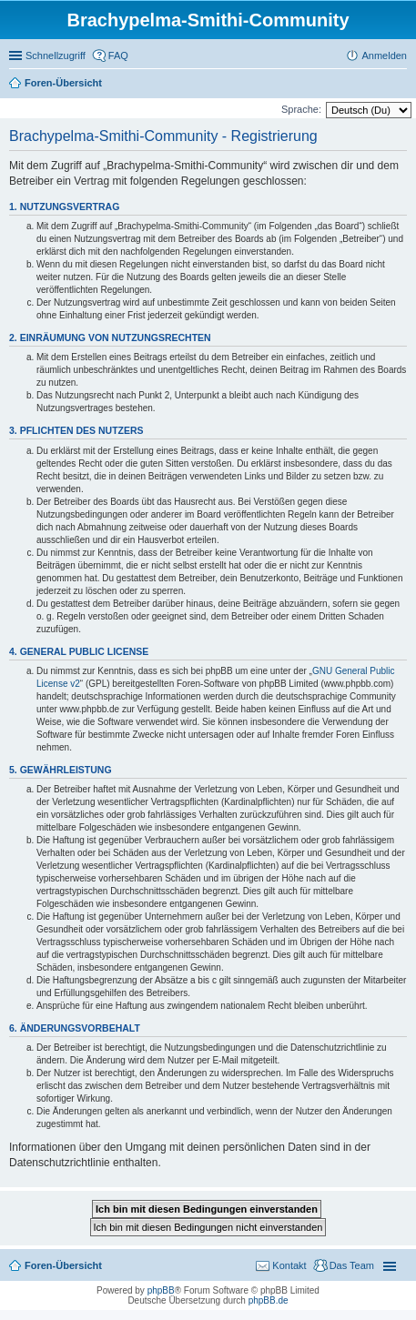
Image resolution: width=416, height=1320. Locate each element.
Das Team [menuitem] (352, 1265)
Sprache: (301, 109)
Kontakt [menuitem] (289, 1265)
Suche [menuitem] (401, 84)
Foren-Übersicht (63, 1265)
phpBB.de (269, 1300)
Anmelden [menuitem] (384, 55)
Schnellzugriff (55, 55)
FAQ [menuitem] (118, 55)
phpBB (161, 1290)
